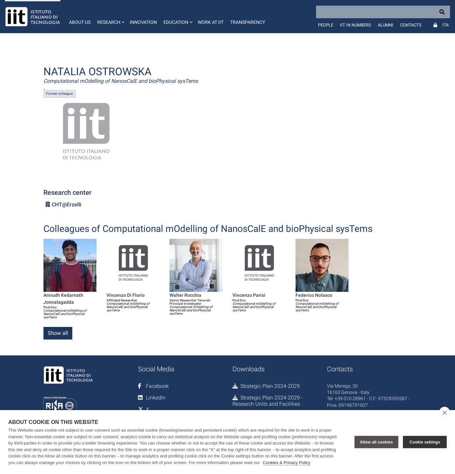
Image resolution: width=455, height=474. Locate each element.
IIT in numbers (355, 25)
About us (80, 22)
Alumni (385, 25)
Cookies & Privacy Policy (286, 462)
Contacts (411, 25)
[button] (110, 16)
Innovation (143, 22)
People (325, 25)
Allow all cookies (376, 442)
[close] (444, 412)
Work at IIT (211, 22)
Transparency (247, 22)
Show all (58, 333)
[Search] (383, 12)
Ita (445, 25)
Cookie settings (425, 442)
